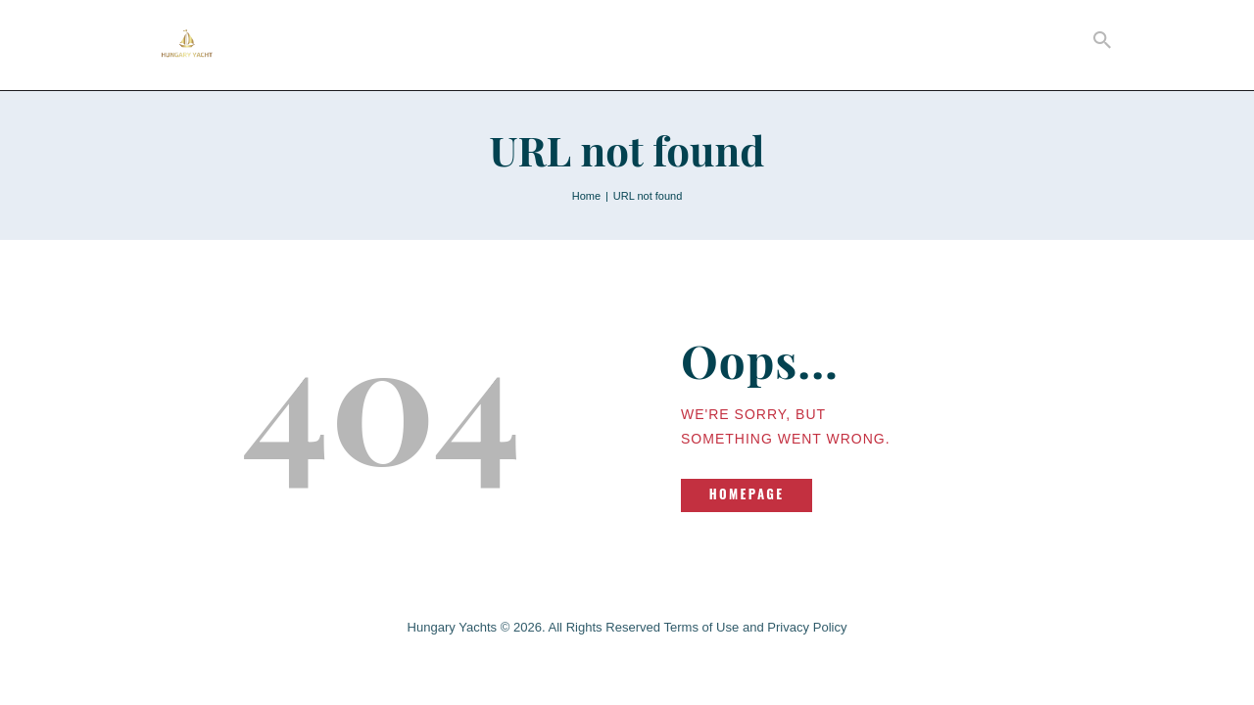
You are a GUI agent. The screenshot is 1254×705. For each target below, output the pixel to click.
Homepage (747, 493)
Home (586, 196)
